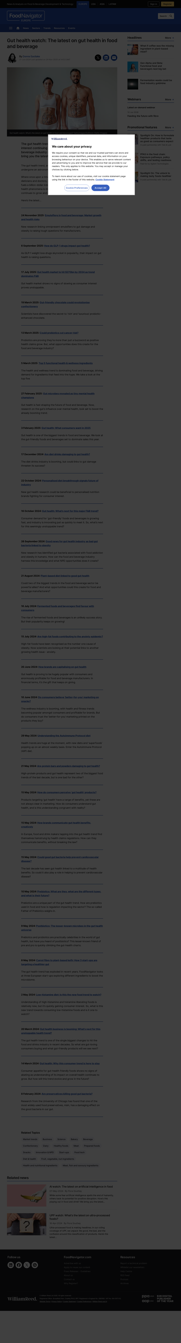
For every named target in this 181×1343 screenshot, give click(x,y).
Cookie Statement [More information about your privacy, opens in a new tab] (104, 179)
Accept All (100, 188)
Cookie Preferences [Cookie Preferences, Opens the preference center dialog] (77, 188)
